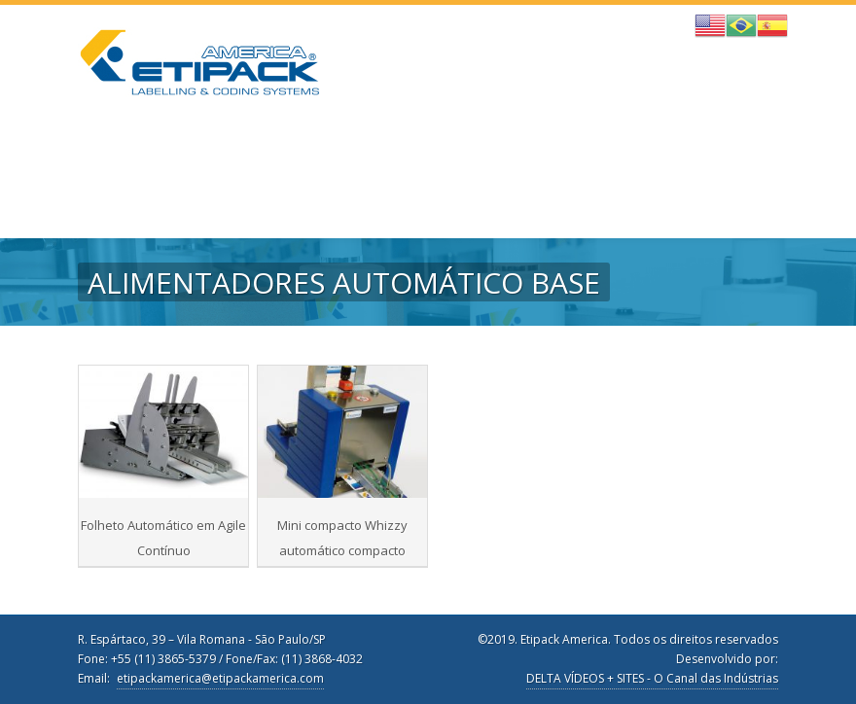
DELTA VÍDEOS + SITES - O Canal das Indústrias (652, 678)
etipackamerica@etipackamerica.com (220, 678)
